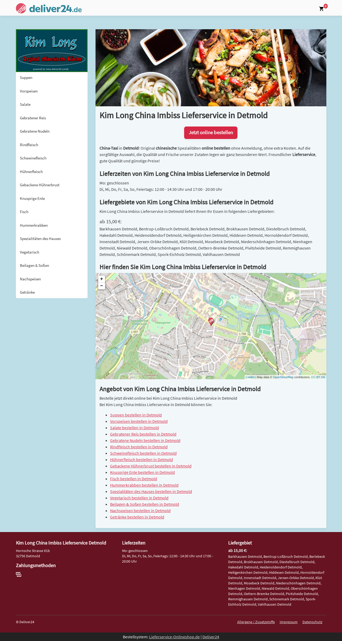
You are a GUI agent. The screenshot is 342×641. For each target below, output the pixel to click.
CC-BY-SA (318, 377)
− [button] (101, 286)
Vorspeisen (29, 91)
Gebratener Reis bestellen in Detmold (143, 434)
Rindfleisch (29, 144)
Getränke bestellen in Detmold (137, 517)
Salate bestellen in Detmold (134, 427)
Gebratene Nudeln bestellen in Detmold (145, 440)
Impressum (289, 621)
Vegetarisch (29, 252)
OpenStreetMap (283, 377)
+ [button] (101, 279)
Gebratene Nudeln (35, 131)
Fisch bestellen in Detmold (133, 478)
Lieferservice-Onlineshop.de (174, 636)
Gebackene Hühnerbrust (39, 184)
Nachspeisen (30, 278)
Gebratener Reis (33, 117)
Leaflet (250, 377)
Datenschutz (312, 621)
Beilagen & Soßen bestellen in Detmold (144, 504)
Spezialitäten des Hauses (40, 238)
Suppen (26, 77)
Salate (25, 104)
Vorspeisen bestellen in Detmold (139, 421)
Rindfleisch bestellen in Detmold (139, 446)
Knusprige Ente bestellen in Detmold (142, 472)
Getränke (27, 292)
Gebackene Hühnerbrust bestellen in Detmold (151, 466)
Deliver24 (210, 636)
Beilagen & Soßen (34, 265)
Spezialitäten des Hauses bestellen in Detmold (151, 491)
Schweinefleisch (33, 158)
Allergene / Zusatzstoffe (256, 621)
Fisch (24, 211)
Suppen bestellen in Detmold (136, 415)
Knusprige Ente (32, 198)
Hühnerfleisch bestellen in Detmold (141, 459)
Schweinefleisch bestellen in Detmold (143, 453)
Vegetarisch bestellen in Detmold (139, 497)
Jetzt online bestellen (211, 132)
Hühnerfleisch (31, 171)
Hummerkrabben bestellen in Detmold (144, 485)
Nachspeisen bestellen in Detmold (140, 510)
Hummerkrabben (34, 225)
